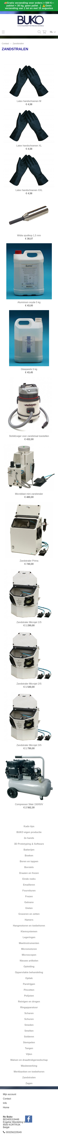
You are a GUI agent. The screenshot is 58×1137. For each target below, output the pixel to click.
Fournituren (29, 890)
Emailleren (29, 885)
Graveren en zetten (28, 914)
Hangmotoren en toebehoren (29, 925)
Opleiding (29, 966)
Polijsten (29, 995)
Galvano (29, 902)
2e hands (29, 838)
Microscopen (29, 955)
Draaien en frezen (29, 873)
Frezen (29, 896)
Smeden (28, 1025)
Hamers (29, 920)
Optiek (29, 978)
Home (6, 1107)
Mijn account (9, 1094)
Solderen (29, 1036)
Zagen (29, 1083)
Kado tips (29, 826)
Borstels (29, 867)
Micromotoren (29, 949)
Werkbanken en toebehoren (29, 1071)
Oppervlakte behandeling (29, 972)
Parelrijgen (29, 984)
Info (5, 1103)
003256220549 (14, 1132)
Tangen (29, 1048)
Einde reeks (29, 879)
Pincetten (29, 990)
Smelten (28, 1031)
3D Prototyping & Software (29, 844)
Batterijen (29, 849)
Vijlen (29, 1054)
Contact (5, 43)
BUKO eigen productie (29, 832)
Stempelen (29, 1042)
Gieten (29, 908)
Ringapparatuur (29, 1007)
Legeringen (29, 937)
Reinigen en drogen (29, 1001)
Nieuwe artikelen (29, 960)
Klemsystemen (29, 931)
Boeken (29, 855)
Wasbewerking (29, 1066)
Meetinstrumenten (29, 943)
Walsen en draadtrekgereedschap (29, 1060)
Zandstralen (29, 1077)
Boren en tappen (29, 861)
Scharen (29, 1013)
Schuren (29, 1019)
